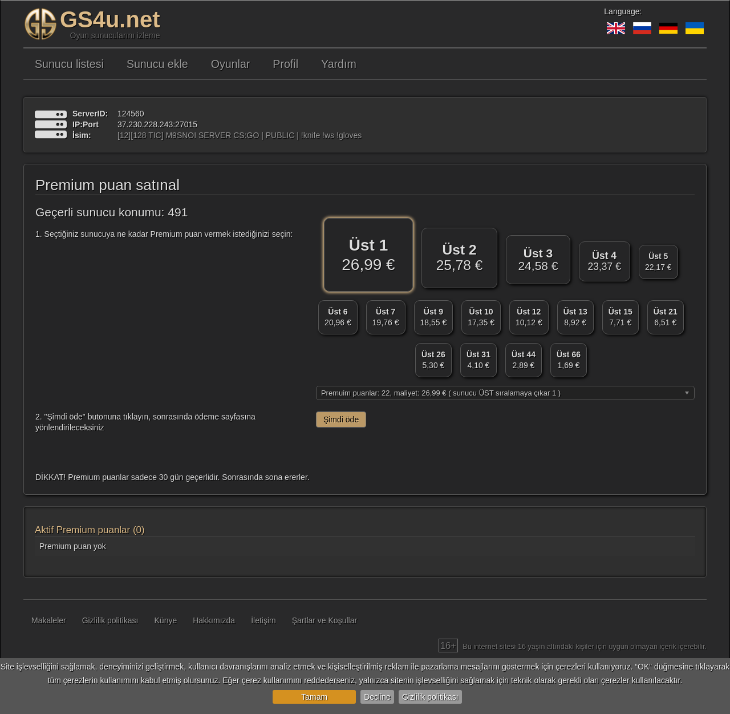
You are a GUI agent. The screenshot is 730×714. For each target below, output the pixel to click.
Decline (377, 696)
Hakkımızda (214, 620)
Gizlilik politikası (430, 696)
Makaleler (48, 620)
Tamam (314, 696)
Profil (285, 64)
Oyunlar (230, 64)
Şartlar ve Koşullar (324, 620)
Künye (166, 620)
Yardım (338, 64)
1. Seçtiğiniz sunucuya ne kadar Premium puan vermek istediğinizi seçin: (164, 234)
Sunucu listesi (69, 64)
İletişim (263, 620)
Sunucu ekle (157, 64)
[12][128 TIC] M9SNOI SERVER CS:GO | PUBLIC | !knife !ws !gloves (239, 135)
